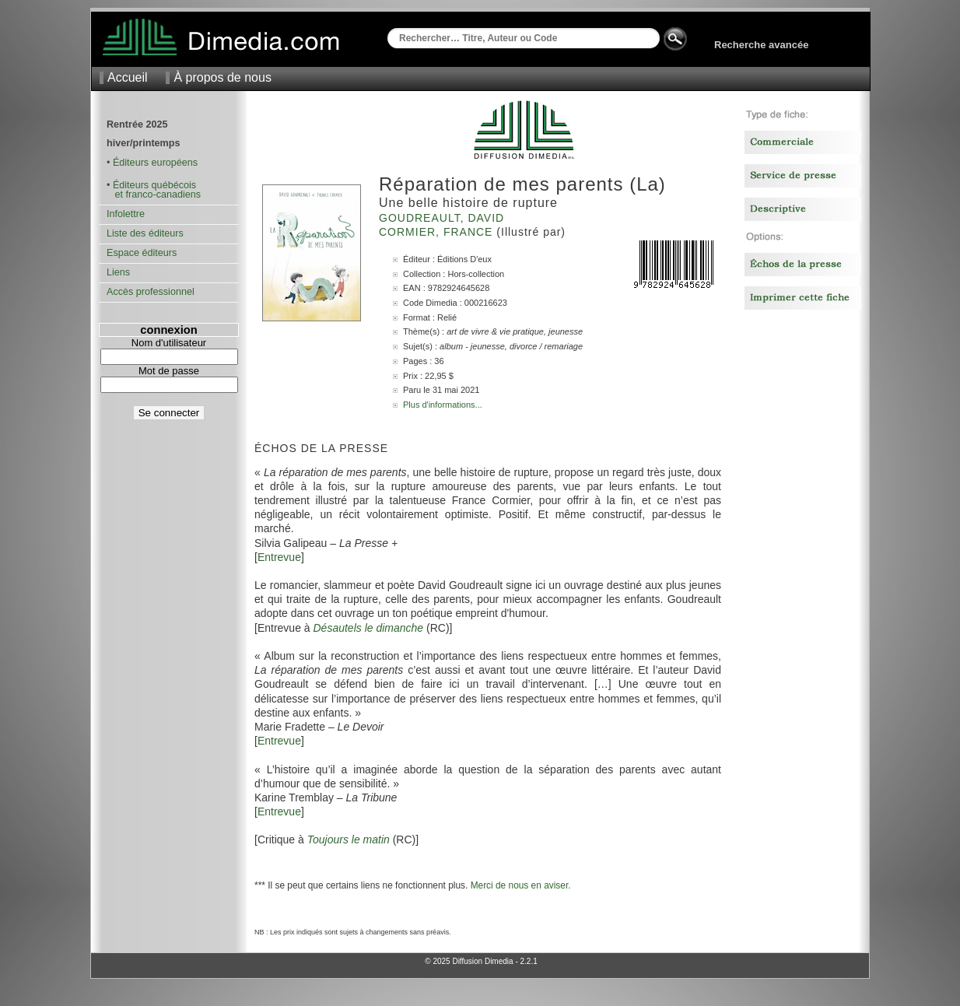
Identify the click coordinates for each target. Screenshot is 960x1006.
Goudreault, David (443, 218)
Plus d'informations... (442, 404)
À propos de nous (222, 77)
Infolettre (126, 214)
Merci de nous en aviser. (521, 885)
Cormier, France (437, 232)
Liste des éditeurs (145, 233)
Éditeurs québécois (154, 185)
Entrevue (279, 557)
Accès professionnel (150, 291)
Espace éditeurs (142, 252)
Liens (118, 272)
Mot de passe (168, 371)
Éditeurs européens (155, 162)
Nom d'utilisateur (168, 343)
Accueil (127, 77)
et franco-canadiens (154, 194)
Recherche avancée (761, 45)
